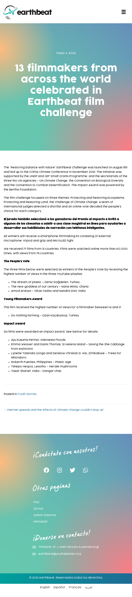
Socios (38, 508)
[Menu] (123, 12)
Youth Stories (27, 394)
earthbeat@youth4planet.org (59, 554)
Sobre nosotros (44, 515)
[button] (46, 470)
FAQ (36, 502)
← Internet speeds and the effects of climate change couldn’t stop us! (53, 410)
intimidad (40, 521)
